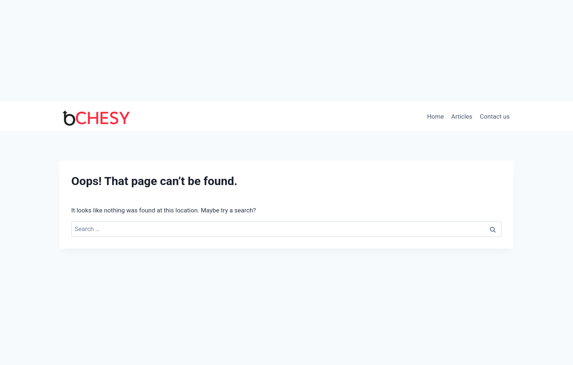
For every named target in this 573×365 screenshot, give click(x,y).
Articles (462, 116)
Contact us (495, 116)
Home (435, 116)
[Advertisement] (286, 51)
